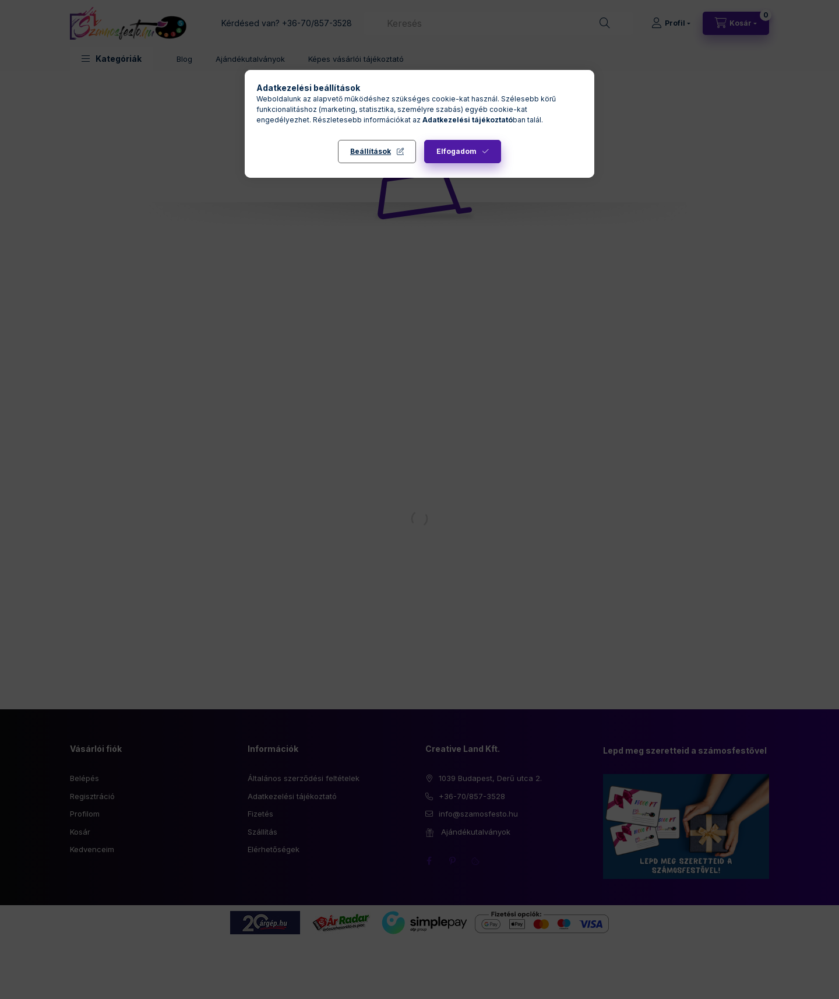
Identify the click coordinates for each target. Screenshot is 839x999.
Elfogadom (456, 151)
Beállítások (370, 151)
